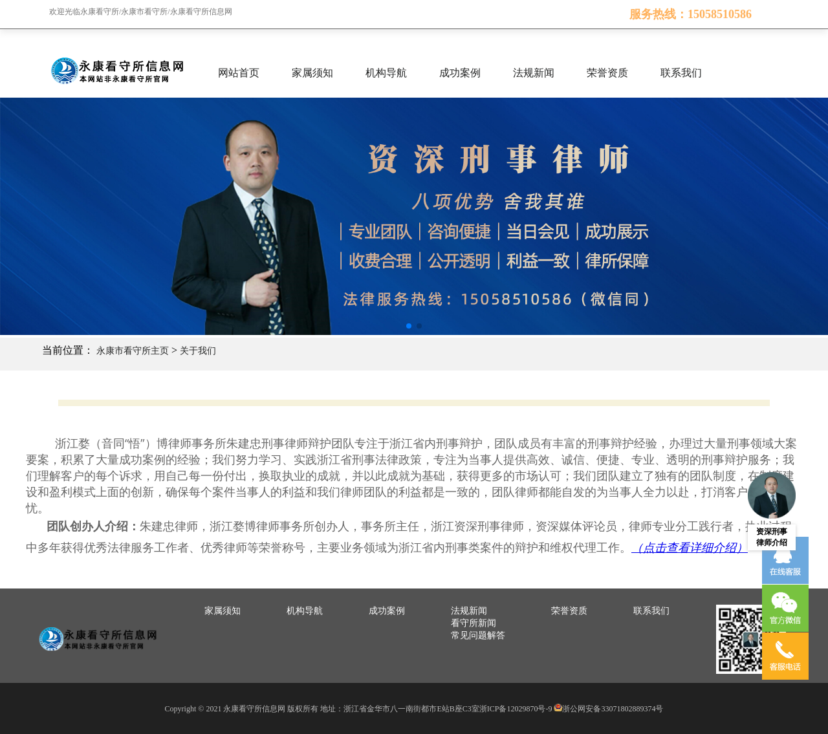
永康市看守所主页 (132, 351)
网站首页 (238, 72)
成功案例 (460, 72)
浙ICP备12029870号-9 (515, 708)
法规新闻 (533, 72)
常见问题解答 (478, 635)
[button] (408, 326)
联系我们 (681, 72)
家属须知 (312, 72)
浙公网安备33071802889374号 (612, 708)
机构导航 (386, 72)
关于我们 (198, 351)
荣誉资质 (607, 72)
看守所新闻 (473, 623)
